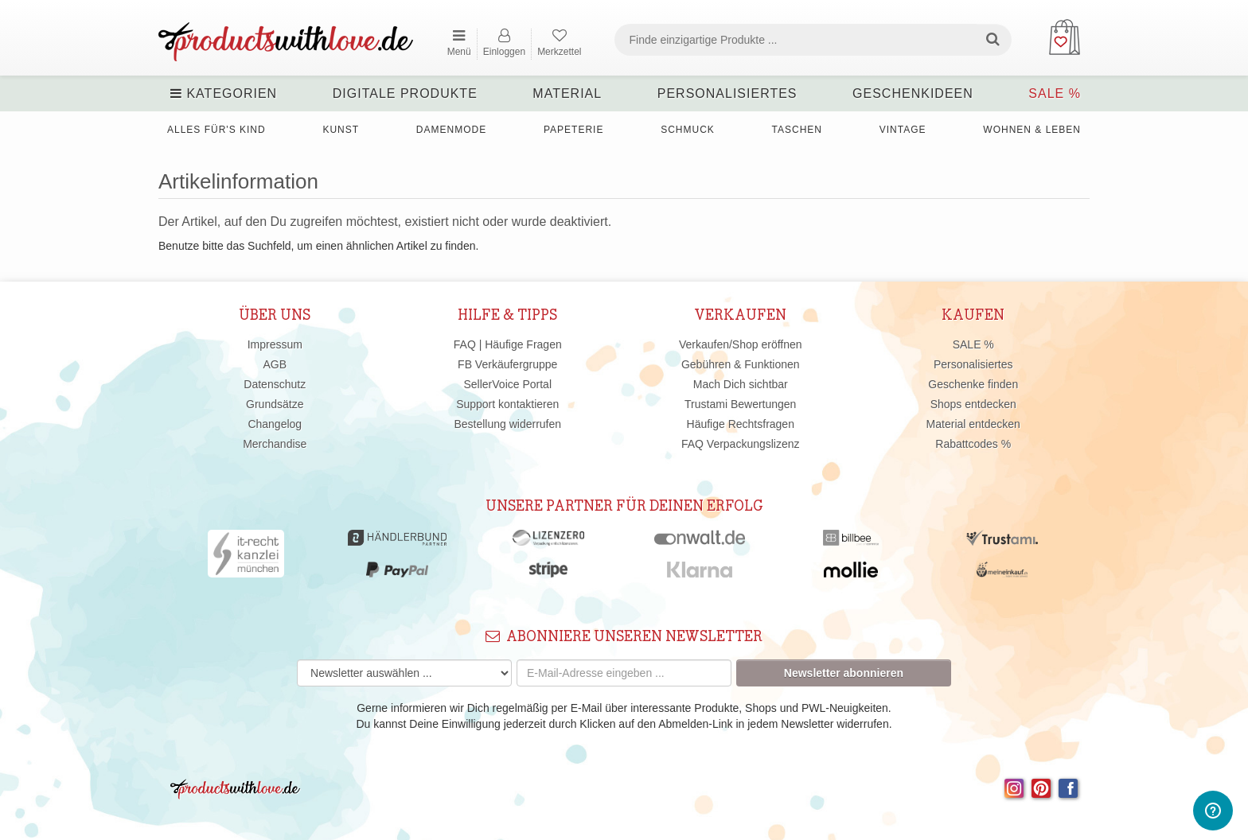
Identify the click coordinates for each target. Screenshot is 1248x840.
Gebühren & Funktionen (740, 364)
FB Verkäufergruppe (507, 364)
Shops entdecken (973, 404)
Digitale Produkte (405, 93)
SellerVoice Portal (507, 384)
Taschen (797, 129)
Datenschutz (275, 384)
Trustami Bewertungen (740, 404)
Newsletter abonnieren (843, 673)
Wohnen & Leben (1032, 129)
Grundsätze (274, 404)
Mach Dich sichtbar (740, 384)
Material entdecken (973, 424)
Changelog (275, 424)
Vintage (902, 129)
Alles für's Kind (216, 129)
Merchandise (274, 444)
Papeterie (573, 129)
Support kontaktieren (507, 404)
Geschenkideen (912, 93)
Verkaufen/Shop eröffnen (740, 344)
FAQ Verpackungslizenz (740, 444)
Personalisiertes (727, 93)
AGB (275, 364)
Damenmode (451, 129)
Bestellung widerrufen (507, 424)
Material (567, 93)
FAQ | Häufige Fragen (508, 344)
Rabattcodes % (973, 444)
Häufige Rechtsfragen (740, 424)
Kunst (340, 129)
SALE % (1054, 93)
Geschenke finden (973, 384)
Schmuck (688, 129)
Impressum (275, 344)
